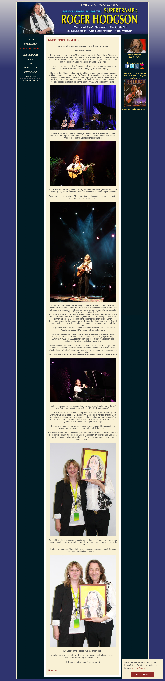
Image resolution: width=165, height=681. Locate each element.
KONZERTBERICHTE (30, 48)
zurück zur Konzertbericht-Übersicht (63, 40)
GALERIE (30, 59)
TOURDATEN (30, 44)
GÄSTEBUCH (30, 72)
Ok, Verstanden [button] (142, 674)
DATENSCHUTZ (30, 80)
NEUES (30, 39)
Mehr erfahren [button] (138, 668)
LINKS (30, 63)
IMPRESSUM (30, 76)
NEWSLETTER (30, 68)
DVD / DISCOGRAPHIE (30, 53)
